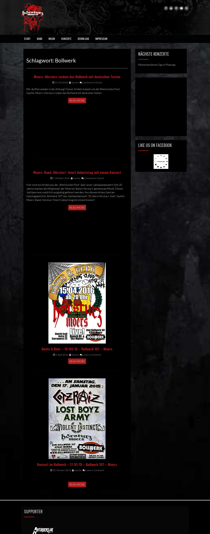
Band (39, 39)
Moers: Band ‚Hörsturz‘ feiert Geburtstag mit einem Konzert (77, 191)
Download (83, 39)
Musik (52, 39)
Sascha (73, 107)
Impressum (101, 39)
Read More (77, 125)
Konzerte (66, 39)
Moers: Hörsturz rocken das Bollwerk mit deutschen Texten (77, 101)
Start (27, 39)
